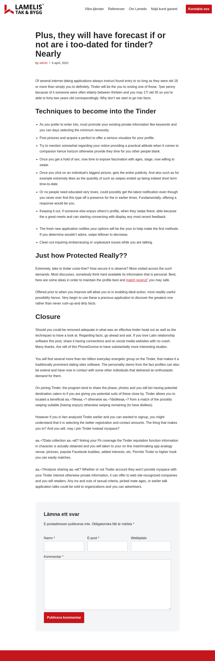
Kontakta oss (198, 9)
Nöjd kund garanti (164, 9)
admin (43, 63)
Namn (49, 538)
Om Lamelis (138, 9)
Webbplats (139, 538)
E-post (93, 538)
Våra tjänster (94, 9)
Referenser (116, 9)
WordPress (40, 655)
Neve (7, 655)
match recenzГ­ (137, 280)
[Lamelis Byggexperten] (24, 9)
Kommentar (53, 556)
